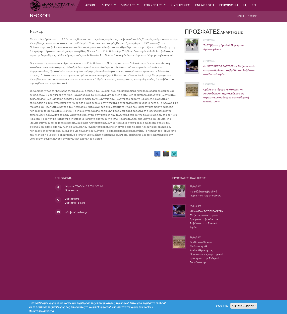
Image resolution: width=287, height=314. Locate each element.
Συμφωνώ (222, 306)
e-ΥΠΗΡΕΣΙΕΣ (179, 5)
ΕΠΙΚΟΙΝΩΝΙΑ (228, 5)
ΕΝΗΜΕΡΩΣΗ (203, 5)
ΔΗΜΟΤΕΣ (126, 5)
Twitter (174, 154)
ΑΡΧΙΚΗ (87, 5)
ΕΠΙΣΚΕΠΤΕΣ (152, 5)
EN (254, 5)
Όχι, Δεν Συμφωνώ (244, 306)
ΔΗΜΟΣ (104, 5)
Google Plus (166, 154)
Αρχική (241, 16)
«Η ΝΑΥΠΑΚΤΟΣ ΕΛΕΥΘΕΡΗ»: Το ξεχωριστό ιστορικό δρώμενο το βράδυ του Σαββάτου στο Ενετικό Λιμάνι (225, 70)
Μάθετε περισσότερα (41, 312)
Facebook (157, 154)
